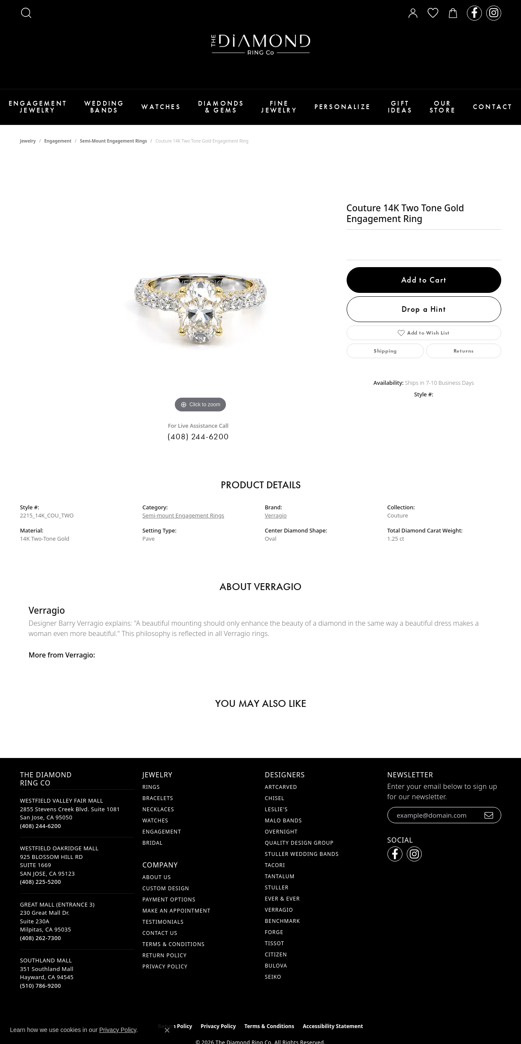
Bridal (153, 842)
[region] (200, 286)
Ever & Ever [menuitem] (282, 898)
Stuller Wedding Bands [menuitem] (302, 854)
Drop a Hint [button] (424, 309)
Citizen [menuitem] (276, 954)
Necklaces (158, 809)
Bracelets (158, 798)
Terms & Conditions (174, 944)
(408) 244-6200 (198, 436)
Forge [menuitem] (274, 932)
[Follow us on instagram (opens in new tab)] (493, 13)
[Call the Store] (40, 826)
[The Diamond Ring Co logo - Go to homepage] (260, 44)
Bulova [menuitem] (276, 965)
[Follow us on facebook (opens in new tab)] (474, 13)
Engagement (57, 141)
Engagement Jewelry (38, 107)
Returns (464, 350)
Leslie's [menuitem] (276, 809)
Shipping (385, 350)
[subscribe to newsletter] (489, 815)
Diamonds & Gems (221, 107)
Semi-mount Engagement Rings (113, 141)
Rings (151, 787)
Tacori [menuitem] (275, 865)
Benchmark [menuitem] (282, 921)
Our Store (443, 107)
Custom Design (166, 888)
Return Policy (165, 955)
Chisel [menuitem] (275, 798)
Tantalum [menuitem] (280, 876)
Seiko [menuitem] (273, 976)
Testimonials (163, 921)
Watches (160, 106)
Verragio (276, 515)
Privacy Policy (165, 966)
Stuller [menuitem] (277, 887)
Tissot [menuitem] (274, 943)
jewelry (28, 141)
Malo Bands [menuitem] (283, 820)
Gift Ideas (400, 107)
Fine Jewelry (279, 107)
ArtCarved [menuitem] (281, 787)
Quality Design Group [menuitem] (299, 842)
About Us (157, 877)
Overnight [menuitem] (281, 831)
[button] (26, 12)
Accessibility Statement (333, 1026)
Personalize (342, 106)
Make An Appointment (177, 910)
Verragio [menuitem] (279, 909)
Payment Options (169, 899)
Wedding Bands (104, 107)
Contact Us (160, 933)
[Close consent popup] (167, 1030)
